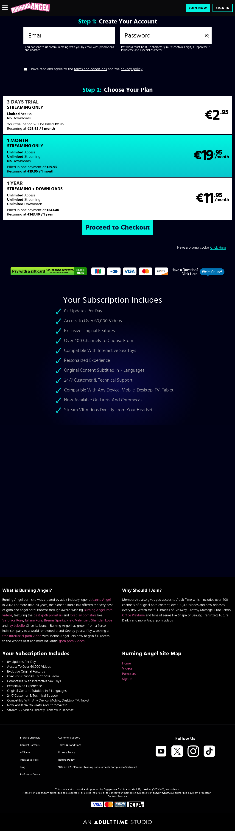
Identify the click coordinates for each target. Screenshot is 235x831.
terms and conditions (90, 69)
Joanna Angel (101, 599)
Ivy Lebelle (16, 625)
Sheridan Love (101, 620)
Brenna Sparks (54, 620)
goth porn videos (71, 641)
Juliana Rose (33, 620)
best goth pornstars (48, 615)
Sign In (222, 8)
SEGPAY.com (161, 792)
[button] (60, 118)
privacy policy (131, 69)
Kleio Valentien (78, 620)
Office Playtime (133, 615)
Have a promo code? (201, 212)
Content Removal (118, 796)
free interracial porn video (21, 636)
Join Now (198, 8)
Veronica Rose (12, 620)
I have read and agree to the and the (86, 69)
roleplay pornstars (83, 615)
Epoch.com (42, 792)
